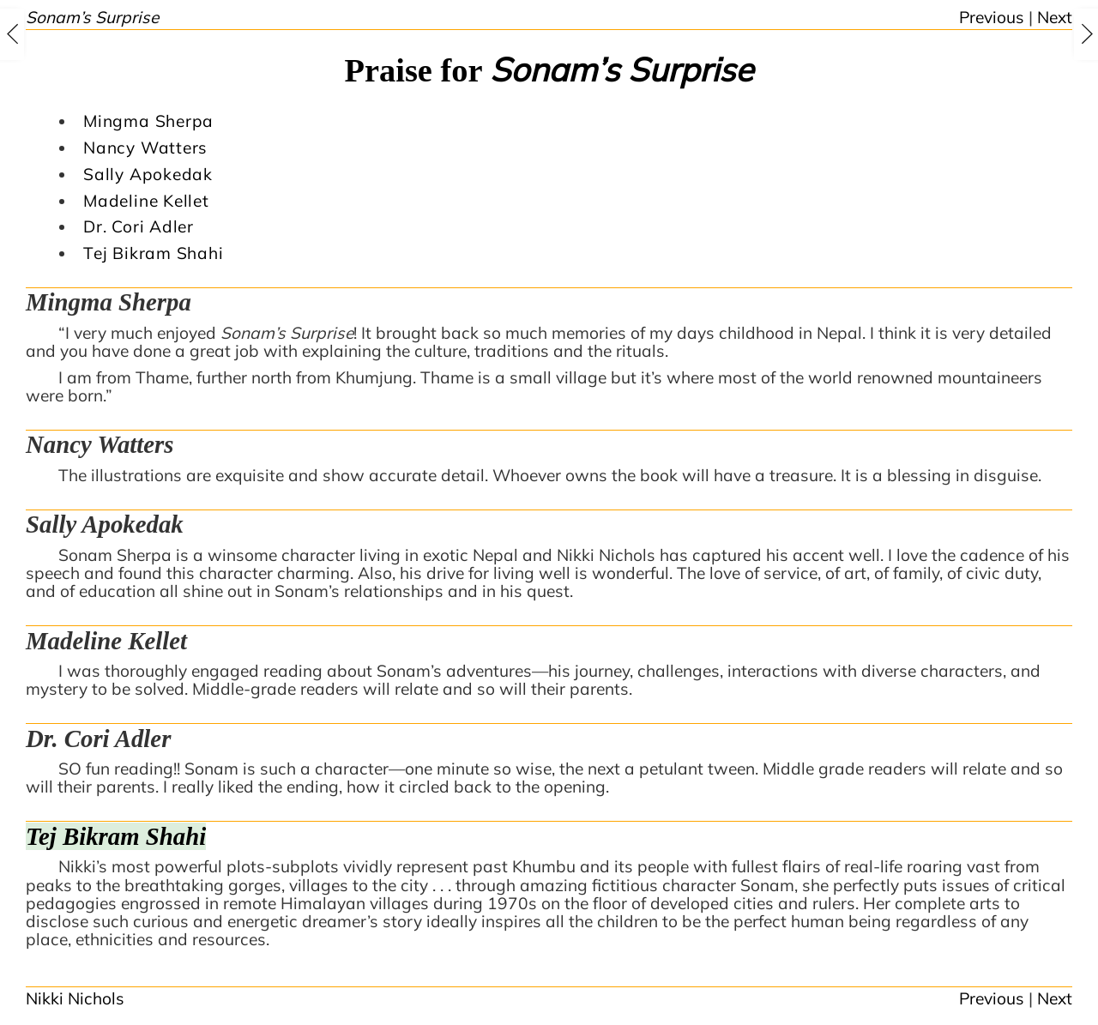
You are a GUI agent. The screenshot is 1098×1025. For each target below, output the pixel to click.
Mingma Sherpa (148, 121)
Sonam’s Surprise (92, 17)
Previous (991, 17)
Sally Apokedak (148, 174)
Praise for (549, 70)
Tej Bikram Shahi (153, 253)
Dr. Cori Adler (138, 226)
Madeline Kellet (146, 200)
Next (1054, 17)
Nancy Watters (145, 147)
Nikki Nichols (75, 998)
